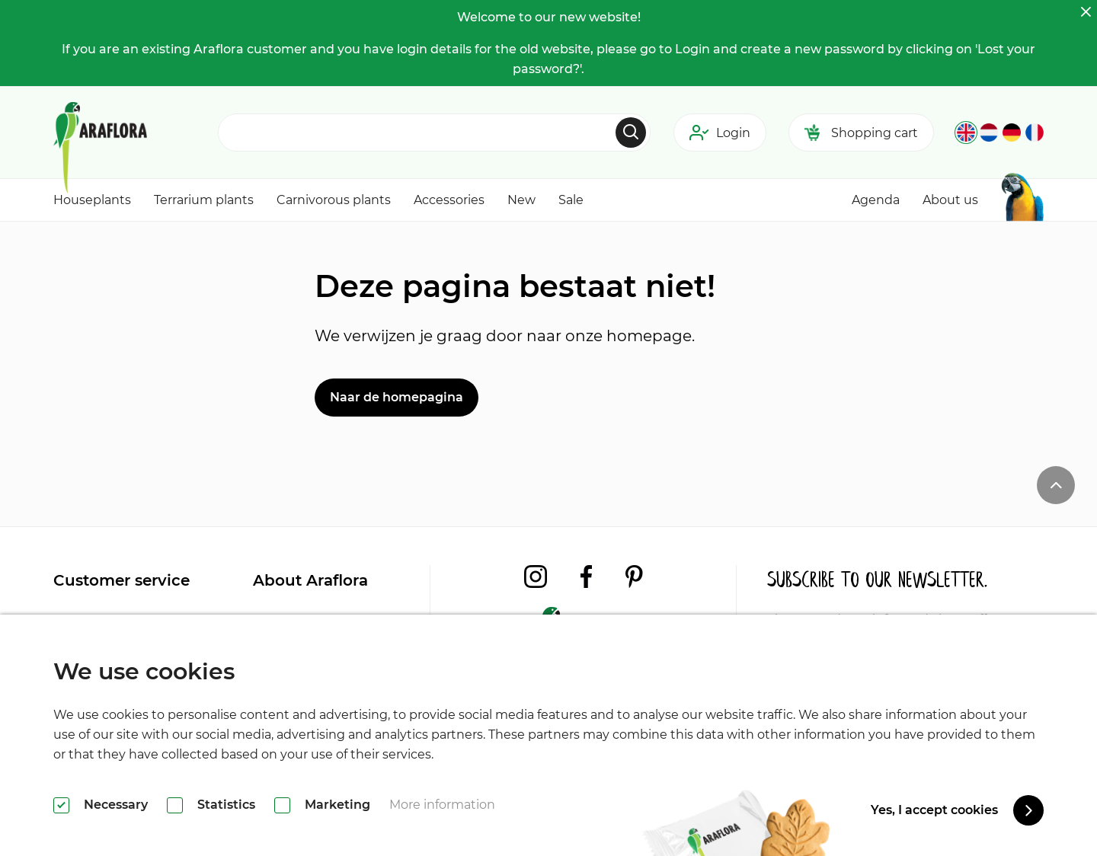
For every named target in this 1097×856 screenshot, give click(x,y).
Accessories (449, 200)
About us (950, 200)
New (521, 200)
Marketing (337, 804)
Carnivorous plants (334, 200)
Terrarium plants (204, 200)
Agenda (876, 200)
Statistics (226, 804)
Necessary (116, 804)
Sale (571, 200)
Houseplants (92, 200)
